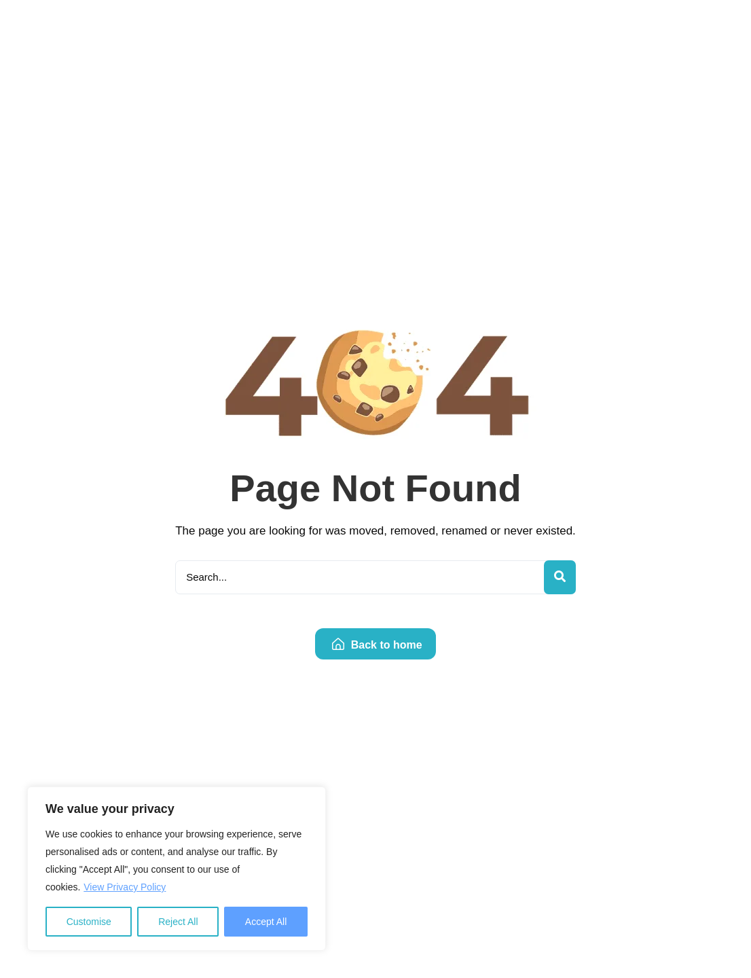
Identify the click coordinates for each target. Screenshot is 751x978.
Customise (89, 921)
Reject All (178, 921)
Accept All (266, 921)
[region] (176, 868)
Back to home (377, 645)
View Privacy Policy (125, 887)
